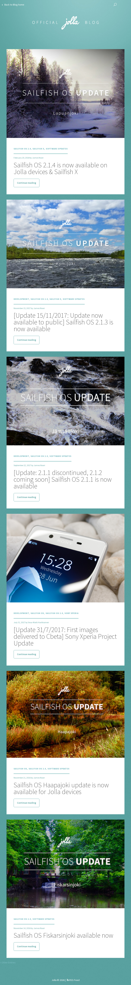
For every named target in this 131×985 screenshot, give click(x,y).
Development (21, 299)
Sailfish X (38, 149)
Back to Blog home (13, 4)
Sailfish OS (37, 613)
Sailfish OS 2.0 (22, 149)
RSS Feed (73, 980)
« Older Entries (8, 962)
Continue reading (26, 182)
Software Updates (57, 149)
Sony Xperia (71, 613)
